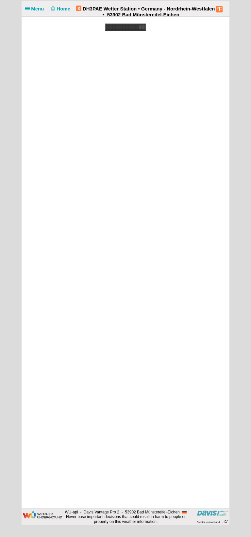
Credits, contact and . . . (212, 522)
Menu (36, 8)
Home (60, 8)
